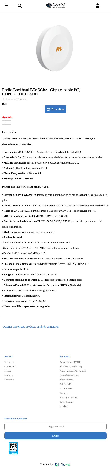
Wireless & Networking (71, 366)
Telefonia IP (65, 384)
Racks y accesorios (68, 397)
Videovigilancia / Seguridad (73, 370)
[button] (97, 5)
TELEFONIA (66, 388)
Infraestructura (67, 401)
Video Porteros (67, 379)
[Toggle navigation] (19, 5)
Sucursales (9, 379)
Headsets (64, 406)
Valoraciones (21, 99)
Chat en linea (10, 366)
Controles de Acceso (69, 375)
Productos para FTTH (70, 361)
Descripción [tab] (9, 132)
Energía (63, 392)
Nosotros (8, 375)
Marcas (7, 370)
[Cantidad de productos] (6, 122)
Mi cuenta (9, 361)
